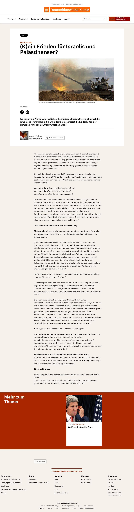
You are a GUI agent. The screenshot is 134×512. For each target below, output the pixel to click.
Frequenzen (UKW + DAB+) (38, 483)
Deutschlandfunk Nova (74, 4)
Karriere (111, 486)
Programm (23, 19)
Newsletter (58, 486)
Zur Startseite (40, 461)
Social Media (86, 483)
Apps (56, 483)
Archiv (66, 19)
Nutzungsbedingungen (71, 506)
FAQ (56, 479)
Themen (11, 19)
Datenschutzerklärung (49, 506)
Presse (110, 483)
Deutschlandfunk (58, 4)
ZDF (57, 508)
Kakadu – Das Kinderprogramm (13, 489)
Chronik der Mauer (86, 508)
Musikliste (57, 19)
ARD (50, 508)
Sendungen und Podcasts (11, 483)
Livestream (32, 479)
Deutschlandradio (115, 479)
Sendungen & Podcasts (40, 19)
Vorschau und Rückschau (11, 479)
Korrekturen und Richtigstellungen (115, 494)
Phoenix (65, 508)
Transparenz (113, 489)
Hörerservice (86, 479)
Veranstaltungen (61, 493)
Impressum (88, 506)
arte (74, 508)
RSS (56, 489)
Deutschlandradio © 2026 (67, 503)
